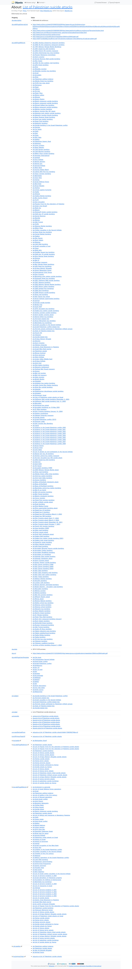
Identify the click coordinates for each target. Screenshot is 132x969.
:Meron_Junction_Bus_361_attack (44, 111)
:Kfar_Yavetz (37, 61)
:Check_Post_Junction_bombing (43, 500)
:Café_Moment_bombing (41, 151)
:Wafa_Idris (37, 250)
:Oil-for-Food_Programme (42, 864)
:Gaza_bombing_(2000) (41, 528)
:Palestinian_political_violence (43, 79)
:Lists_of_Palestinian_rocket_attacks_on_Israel (48, 397)
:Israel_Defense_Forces (41, 182)
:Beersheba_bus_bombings (42, 323)
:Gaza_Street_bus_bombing (42, 232)
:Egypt (36, 87)
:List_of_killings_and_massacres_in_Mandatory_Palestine (51, 815)
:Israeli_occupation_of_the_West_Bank (45, 845)
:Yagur (36, 248)
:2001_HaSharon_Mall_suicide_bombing (46, 280)
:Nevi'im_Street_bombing (41, 613)
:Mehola (36, 220)
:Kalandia (36, 389)
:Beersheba (37, 176)
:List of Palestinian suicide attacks (45, 716)
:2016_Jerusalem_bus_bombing (43, 309)
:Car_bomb (37, 129)
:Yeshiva (36, 188)
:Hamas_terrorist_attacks (41, 763)
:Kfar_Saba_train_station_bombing (44, 575)
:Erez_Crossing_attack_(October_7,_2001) (46, 524)
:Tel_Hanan (37, 466)
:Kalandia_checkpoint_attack (42, 558)
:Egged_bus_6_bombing (41, 512)
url (14, 653)
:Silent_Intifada (38, 357)
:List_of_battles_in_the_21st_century (45, 795)
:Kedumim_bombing (40, 123)
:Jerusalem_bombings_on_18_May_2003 (46, 407)
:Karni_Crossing (38, 343)
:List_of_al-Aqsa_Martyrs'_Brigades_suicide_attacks (49, 777)
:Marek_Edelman (39, 825)
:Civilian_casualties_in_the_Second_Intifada (47, 230)
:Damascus (37, 85)
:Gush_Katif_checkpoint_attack (43, 534)
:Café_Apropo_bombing (41, 149)
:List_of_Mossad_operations (42, 797)
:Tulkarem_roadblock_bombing (43, 643)
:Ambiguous (37, 665)
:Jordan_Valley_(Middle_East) (42, 359)
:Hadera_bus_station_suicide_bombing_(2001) (48, 538)
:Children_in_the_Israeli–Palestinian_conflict (47, 849)
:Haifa (35, 131)
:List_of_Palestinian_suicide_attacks (47, 736)
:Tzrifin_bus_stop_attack (41, 83)
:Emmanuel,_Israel (39, 395)
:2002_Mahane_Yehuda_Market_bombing (47, 284)
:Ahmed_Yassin (38, 952)
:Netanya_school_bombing (42, 607)
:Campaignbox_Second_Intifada (43, 659)
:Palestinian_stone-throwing (42, 862)
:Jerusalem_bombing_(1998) (42, 468)
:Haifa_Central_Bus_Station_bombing (45, 385)
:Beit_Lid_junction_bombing (42, 492)
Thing (24, 11)
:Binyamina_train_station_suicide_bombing (47, 276)
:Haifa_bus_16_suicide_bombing (44, 254)
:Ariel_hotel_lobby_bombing (42, 478)
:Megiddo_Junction (39, 69)
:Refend (36, 680)
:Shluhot (36, 194)
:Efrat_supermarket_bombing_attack (45, 508)
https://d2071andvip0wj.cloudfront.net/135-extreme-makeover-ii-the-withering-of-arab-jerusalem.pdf (65, 39)
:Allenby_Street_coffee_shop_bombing (46, 474)
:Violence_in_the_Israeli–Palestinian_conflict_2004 (49, 436)
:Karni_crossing (38, 57)
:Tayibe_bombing (39, 637)
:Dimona (36, 258)
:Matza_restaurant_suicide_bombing (45, 107)
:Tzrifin (36, 224)
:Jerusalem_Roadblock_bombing (44, 552)
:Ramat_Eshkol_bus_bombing (43, 317)
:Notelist (36, 674)
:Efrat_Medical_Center (40, 506)
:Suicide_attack (38, 809)
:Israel (35, 73)
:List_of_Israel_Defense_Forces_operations (47, 789)
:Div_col (36, 667)
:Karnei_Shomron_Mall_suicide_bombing (46, 59)
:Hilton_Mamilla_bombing (42, 544)
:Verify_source (38, 690)
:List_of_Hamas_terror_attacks (43, 771)
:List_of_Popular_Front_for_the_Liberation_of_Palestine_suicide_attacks (56, 747)
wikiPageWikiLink (18, 43)
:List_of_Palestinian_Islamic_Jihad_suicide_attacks (49, 773)
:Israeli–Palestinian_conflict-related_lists (46, 327)
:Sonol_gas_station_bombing (43, 119)
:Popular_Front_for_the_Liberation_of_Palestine (48, 204)
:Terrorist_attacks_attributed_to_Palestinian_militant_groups (52, 329)
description (16, 20)
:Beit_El (36, 260)
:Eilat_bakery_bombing (41, 365)
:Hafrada (36, 888)
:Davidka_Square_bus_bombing (43, 252)
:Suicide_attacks (39, 417)
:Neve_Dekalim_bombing (41, 611)
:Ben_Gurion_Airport (40, 198)
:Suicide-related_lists (40, 337)
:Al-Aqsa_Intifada (39, 361)
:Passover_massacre (40, 262)
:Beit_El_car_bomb (39, 490)
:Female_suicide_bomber (41, 303)
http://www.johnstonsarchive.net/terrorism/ (46, 35)
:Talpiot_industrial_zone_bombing (44, 631)
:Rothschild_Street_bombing (42, 623)
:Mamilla (36, 218)
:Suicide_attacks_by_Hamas (42, 767)
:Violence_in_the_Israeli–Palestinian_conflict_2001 (49, 429)
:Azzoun (36, 371)
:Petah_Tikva (37, 93)
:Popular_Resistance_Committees (44, 55)
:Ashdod (36, 157)
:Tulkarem (37, 335)
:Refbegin (37, 678)
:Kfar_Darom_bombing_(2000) (43, 566)
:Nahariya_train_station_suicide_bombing (47, 113)
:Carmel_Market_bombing (42, 234)
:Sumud (36, 301)
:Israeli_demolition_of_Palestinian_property (47, 878)
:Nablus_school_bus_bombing (43, 603)
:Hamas (36, 180)
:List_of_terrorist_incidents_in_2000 (45, 876)
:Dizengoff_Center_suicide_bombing (45, 212)
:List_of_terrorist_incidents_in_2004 (45, 884)
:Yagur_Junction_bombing (42, 174)
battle (16, 741)
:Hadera (36, 236)
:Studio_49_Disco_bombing (42, 629)
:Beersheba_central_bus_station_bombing (47, 488)
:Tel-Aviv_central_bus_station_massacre (46, 456)
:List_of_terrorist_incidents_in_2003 (45, 894)
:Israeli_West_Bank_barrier (42, 349)
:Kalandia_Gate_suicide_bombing (44, 556)
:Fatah (35, 135)
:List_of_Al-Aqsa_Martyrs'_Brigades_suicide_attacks (49, 757)
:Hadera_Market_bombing (42, 196)
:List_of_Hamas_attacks (41, 769)
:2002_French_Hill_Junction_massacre (45, 51)
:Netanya (36, 242)
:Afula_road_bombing (40, 472)
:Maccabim (37, 403)
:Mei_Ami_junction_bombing (42, 595)
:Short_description (39, 686)
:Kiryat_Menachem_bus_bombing (44, 321)
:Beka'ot (36, 210)
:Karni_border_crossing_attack (43, 315)
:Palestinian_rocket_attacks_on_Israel (45, 837)
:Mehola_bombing (39, 593)
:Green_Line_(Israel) (40, 206)
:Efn (35, 671)
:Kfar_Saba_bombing (40, 571)
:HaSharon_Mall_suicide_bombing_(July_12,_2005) (49, 401)
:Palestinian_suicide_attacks (42, 745)
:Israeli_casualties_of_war (42, 246)
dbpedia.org (68, 11)
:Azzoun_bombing (39, 480)
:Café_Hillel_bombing (40, 244)
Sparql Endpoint (114, 2)
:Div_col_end (37, 669)
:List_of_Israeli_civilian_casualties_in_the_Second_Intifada (51, 874)
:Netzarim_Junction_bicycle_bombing (45, 115)
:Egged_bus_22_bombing (41, 510)
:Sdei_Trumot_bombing (41, 627)
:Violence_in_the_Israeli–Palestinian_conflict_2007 (49, 442)
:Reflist (36, 682)
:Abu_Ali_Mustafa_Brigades (42, 950)
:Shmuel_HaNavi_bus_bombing (43, 105)
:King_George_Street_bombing (43, 256)
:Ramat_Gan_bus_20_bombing (43, 454)
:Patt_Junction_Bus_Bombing (43, 423)
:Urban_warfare (38, 827)
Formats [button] (40, 2)
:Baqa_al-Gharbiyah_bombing (43, 486)
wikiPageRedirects (20, 745)
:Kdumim (36, 341)
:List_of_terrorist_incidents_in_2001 (45, 890)
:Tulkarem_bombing (40, 641)
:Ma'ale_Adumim (39, 162)
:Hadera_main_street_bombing (43, 540)
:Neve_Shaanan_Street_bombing (44, 117)
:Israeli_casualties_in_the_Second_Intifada (47, 325)
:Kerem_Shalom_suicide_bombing (44, 562)
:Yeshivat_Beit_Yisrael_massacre (44, 369)
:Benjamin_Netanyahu (41, 803)
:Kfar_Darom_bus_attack (41, 297)
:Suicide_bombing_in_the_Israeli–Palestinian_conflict (50, 125)
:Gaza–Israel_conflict (40, 821)
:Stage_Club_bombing (40, 121)
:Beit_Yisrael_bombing (40, 494)
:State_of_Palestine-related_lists (43, 331)
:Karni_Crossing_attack (41, 560)
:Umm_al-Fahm (38, 145)
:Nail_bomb (37, 870)
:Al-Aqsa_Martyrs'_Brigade (42, 339)
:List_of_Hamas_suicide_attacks (43, 753)
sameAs (15, 716)
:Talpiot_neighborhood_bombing (44, 633)
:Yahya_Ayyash (38, 807)
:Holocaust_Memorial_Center (43, 910)
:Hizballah (37, 381)
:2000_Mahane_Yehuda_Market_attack (46, 470)
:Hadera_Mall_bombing (41, 536)
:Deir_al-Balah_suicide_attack (43, 502)
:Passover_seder (39, 421)
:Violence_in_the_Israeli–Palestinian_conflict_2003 (49, 434)
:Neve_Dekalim (38, 147)
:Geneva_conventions (40, 413)
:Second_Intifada (39, 166)
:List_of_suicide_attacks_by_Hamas (44, 783)
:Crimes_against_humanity (42, 190)
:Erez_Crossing (38, 274)
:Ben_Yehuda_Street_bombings (43, 264)
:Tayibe (36, 192)
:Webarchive (37, 692)
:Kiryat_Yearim (38, 446)
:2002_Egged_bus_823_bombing (44, 460)
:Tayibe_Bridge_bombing (41, 635)
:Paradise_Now (38, 868)
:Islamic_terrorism (39, 866)
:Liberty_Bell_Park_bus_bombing (44, 172)
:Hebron (36, 89)
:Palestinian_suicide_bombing (43, 751)
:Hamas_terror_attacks (41, 761)
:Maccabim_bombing (40, 589)
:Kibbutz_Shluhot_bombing (42, 579)
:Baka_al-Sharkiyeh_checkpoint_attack (45, 482)
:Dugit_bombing (39, 504)
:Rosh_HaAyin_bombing (41, 621)
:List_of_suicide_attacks (41, 898)
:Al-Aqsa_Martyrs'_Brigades (42, 268)
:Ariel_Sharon (38, 801)
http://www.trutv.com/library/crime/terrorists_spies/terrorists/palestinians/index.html (60, 32)
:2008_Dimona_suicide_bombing (44, 292)
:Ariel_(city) (37, 363)
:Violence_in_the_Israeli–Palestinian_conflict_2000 (49, 427)
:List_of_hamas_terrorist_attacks (44, 779)
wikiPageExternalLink (20, 24)
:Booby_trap (37, 305)
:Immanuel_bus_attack (41, 405)
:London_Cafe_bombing (41, 583)
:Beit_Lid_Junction (39, 373)
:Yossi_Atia (37, 847)
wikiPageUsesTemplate (20, 657)
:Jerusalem (37, 75)
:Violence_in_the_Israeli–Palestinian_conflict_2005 (49, 438)
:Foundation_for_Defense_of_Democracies (47, 880)
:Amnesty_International (41, 155)
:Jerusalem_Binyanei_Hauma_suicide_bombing (48, 548)
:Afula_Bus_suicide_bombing (43, 387)
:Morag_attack (38, 599)
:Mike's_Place (38, 228)
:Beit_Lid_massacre (39, 375)
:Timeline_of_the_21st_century (43, 853)
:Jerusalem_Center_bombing (42, 550)
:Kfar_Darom (38, 238)
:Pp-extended (38, 676)
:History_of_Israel (39, 839)
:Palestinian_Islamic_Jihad (42, 141)
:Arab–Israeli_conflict (40, 661)
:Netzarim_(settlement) (41, 367)
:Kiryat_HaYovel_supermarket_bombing (46, 299)
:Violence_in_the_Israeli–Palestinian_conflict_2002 (49, 431)
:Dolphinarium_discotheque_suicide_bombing (48, 391)
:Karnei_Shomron (39, 216)
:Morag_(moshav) (39, 353)
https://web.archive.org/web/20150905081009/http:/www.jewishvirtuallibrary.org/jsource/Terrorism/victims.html (68, 30)
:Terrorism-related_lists (41, 319)
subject (15, 696)
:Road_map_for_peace (40, 833)
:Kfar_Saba (37, 137)
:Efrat (35, 67)
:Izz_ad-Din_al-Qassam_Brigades (44, 904)
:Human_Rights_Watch (41, 170)
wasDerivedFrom (18, 732)
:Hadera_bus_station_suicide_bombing (46, 311)
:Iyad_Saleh (37, 464)
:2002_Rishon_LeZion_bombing (43, 286)
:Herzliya (36, 127)
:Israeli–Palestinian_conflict (42, 663)
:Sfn (35, 684)
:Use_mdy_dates (39, 688)
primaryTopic (18, 956)
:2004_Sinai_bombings (41, 290)
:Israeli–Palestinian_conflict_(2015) (44, 419)
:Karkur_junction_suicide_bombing (44, 313)
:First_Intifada (38, 160)
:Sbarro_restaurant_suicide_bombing (45, 103)
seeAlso (16, 946)
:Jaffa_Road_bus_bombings (42, 266)
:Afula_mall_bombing (40, 294)
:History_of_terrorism (40, 841)
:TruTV (36, 200)
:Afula (35, 77)
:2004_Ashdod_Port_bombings (43, 288)
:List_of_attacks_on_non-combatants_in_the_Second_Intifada (53, 452)
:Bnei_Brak (37, 184)
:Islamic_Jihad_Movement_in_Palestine (46, 347)
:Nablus (36, 139)
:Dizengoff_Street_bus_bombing (44, 278)
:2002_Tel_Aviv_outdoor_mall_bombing (46, 63)
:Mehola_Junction (39, 591)
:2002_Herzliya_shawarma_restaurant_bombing (48, 43)
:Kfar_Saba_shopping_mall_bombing (45, 573)
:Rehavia (36, 97)
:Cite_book (37, 657)
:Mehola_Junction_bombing (42, 109)
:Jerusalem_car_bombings (42, 554)
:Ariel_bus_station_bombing (42, 476)
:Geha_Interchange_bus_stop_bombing (46, 53)
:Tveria (36, 425)
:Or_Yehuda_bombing (40, 615)
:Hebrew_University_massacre (43, 415)
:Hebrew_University (40, 345)
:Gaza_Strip (37, 178)
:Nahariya (37, 143)
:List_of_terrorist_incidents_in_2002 (45, 892)
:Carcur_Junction (39, 498)
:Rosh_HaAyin (38, 240)
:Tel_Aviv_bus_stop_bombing (43, 639)
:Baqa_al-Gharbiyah (40, 484)
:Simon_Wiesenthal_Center (42, 270)
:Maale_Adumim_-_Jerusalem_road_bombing (48, 587)
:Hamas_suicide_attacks (41, 759)
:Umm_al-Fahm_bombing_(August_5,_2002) (47, 645)
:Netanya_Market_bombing (42, 226)
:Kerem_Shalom (38, 99)
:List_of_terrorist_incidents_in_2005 (45, 896)
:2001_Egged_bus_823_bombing (44, 49)
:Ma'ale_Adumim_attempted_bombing (46, 585)
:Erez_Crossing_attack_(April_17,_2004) (46, 518)
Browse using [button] (30, 2)
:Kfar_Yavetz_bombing (40, 577)
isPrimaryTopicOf (18, 736)
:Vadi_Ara (36, 462)
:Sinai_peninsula (39, 355)
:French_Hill (37, 333)
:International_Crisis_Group (42, 272)
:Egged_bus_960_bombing (42, 516)
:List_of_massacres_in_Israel (42, 886)
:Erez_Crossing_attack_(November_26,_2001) (47, 522)
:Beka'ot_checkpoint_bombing (43, 496)
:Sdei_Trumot (38, 222)
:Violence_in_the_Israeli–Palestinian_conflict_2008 (49, 444)
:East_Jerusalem (39, 202)
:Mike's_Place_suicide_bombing (43, 153)
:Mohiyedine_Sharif (40, 741)
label (14, 712)
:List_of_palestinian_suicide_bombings (46, 781)
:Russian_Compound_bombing (43, 625)
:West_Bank (37, 168)
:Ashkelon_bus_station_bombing (44, 383)
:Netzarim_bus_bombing (41, 609)
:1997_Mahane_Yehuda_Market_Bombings (47, 47)
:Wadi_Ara (37, 208)
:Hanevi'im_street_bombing (42, 542)
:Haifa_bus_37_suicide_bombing (44, 214)
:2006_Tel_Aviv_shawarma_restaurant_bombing (48, 45)
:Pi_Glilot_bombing (39, 409)
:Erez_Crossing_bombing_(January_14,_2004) (48, 411)
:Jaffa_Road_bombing (40, 546)
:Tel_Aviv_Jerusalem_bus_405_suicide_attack (47, 458)
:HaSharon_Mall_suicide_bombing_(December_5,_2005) (51, 399)
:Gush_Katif (37, 307)
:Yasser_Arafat (38, 819)
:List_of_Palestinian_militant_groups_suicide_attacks (50, 775)
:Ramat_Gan (37, 164)
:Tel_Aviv (36, 91)
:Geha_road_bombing (40, 530)
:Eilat (35, 133)
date (14, 649)
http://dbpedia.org (46, 11)
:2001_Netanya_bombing (41, 282)
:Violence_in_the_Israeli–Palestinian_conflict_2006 (49, 440)
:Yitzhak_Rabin (38, 805)
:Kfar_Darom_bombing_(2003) (43, 568)
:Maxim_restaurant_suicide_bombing (45, 101)
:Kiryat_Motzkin (38, 186)
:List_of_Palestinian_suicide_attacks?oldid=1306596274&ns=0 (55, 732)
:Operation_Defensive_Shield (43, 831)
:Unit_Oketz (37, 450)
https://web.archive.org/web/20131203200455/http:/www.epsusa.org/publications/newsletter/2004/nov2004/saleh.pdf (70, 653)
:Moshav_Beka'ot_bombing (42, 601)
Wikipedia (51, 966)
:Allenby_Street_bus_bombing (43, 81)
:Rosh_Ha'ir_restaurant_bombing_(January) (47, 619)
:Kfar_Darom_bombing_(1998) (43, 564)
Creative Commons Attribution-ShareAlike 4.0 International (85, 966)
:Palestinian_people (40, 351)
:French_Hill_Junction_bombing (43, 526)
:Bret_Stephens (38, 872)
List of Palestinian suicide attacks (47, 7)
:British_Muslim (38, 379)
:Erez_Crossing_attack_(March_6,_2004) (46, 520)
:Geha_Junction (38, 377)
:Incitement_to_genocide (41, 787)
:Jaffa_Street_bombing (40, 65)
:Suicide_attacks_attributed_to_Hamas (45, 765)
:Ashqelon (37, 393)
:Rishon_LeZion (38, 95)
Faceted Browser (101, 2)
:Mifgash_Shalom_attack (41, 597)
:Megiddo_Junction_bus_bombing (44, 71)
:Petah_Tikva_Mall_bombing (42, 617)
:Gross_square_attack (40, 532)
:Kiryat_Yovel (38, 448)
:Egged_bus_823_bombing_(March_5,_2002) (47, 514)
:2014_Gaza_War (39, 829)
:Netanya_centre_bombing (42, 605)
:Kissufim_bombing (40, 581)
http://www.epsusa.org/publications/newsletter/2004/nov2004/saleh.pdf (55, 37)
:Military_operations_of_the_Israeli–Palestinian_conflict (51, 858)
